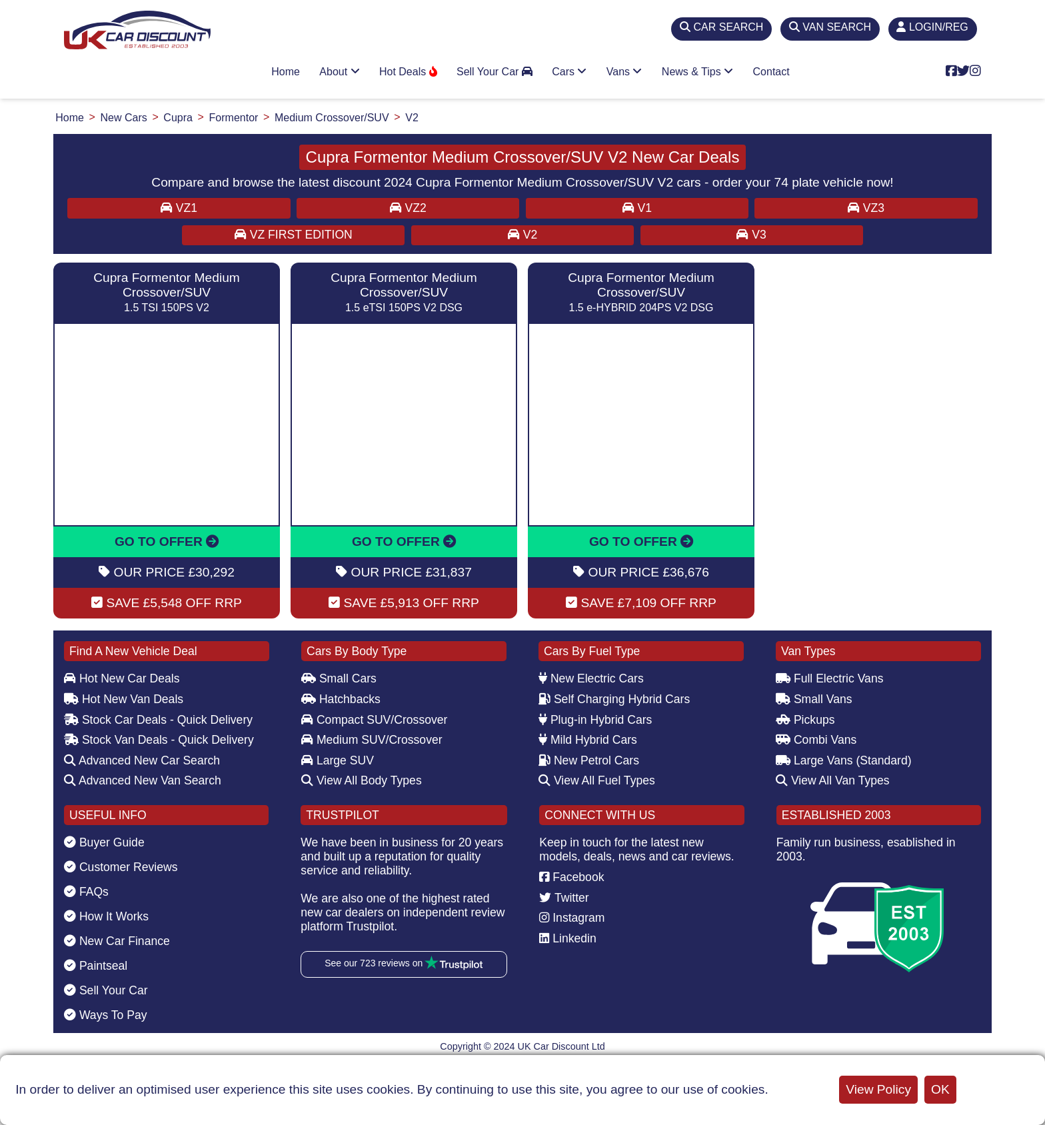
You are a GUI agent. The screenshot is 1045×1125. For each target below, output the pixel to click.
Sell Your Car (494, 71)
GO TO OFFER (167, 542)
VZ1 (179, 208)
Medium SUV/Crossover (372, 739)
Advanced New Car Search (142, 760)
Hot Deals (408, 71)
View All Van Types (833, 780)
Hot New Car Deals (121, 678)
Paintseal (95, 965)
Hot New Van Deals (123, 699)
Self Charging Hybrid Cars (614, 699)
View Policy (878, 1089)
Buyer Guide (104, 842)
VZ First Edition (294, 234)
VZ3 (866, 208)
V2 (522, 234)
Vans (624, 71)
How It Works (106, 916)
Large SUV (337, 760)
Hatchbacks (341, 699)
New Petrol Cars (588, 760)
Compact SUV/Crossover (374, 719)
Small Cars (339, 678)
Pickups (805, 719)
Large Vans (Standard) (844, 760)
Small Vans (814, 699)
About (339, 71)
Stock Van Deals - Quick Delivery (159, 739)
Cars (569, 71)
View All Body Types (361, 780)
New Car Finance (117, 941)
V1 (637, 208)
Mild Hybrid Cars (587, 739)
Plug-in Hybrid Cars (595, 719)
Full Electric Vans (830, 678)
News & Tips (697, 71)
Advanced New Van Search (142, 780)
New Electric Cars (591, 678)
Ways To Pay (105, 1015)
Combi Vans (816, 739)
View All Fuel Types (596, 780)
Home (285, 71)
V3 (751, 234)
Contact (771, 71)
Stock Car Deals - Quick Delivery (158, 719)
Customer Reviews (121, 867)
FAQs (86, 891)
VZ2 (408, 208)
